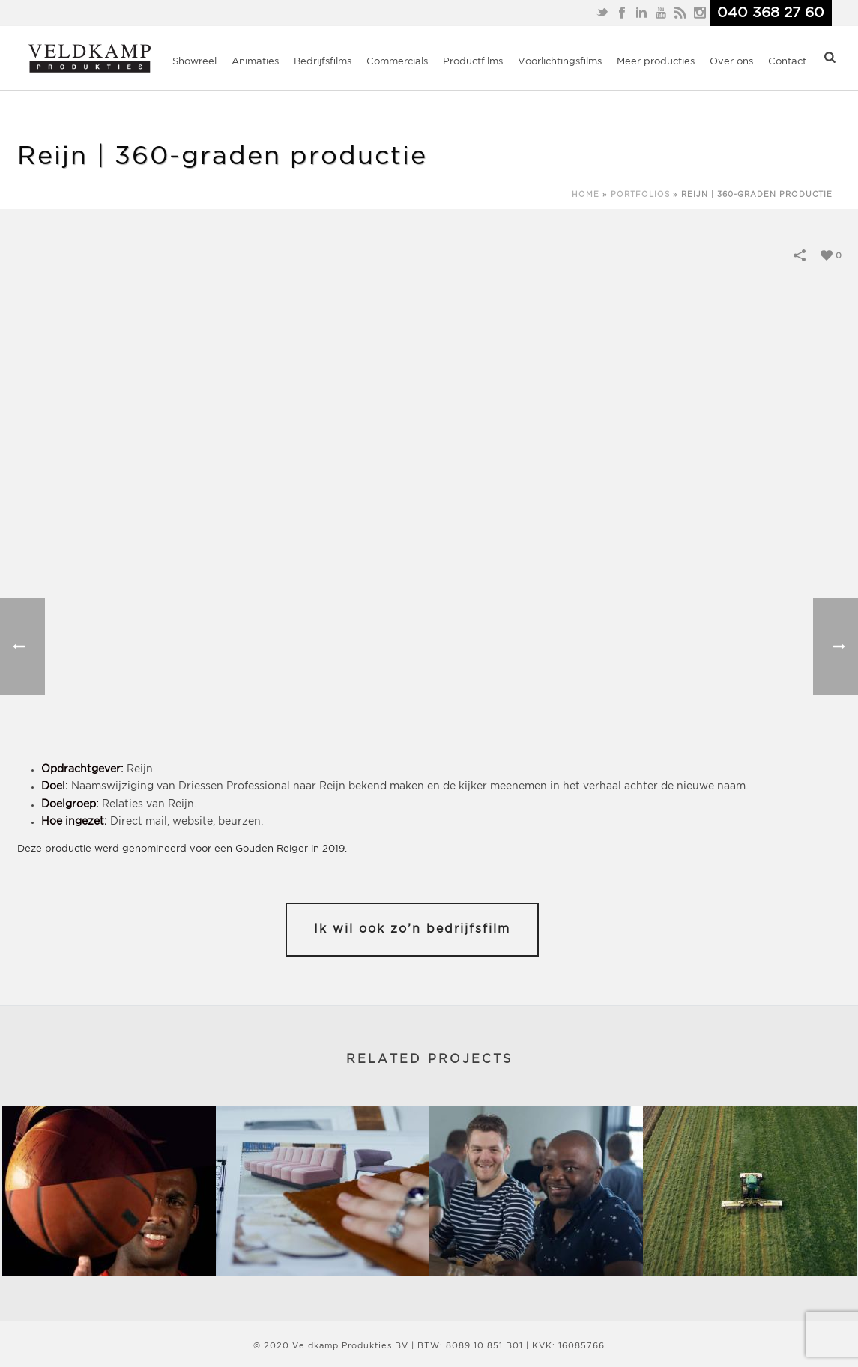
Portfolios (640, 195)
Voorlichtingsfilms (560, 62)
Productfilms (473, 62)
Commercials (397, 62)
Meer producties (656, 62)
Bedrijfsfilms (322, 62)
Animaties (255, 62)
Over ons (731, 62)
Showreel (194, 62)
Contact (787, 62)
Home (585, 195)
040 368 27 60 (770, 13)
